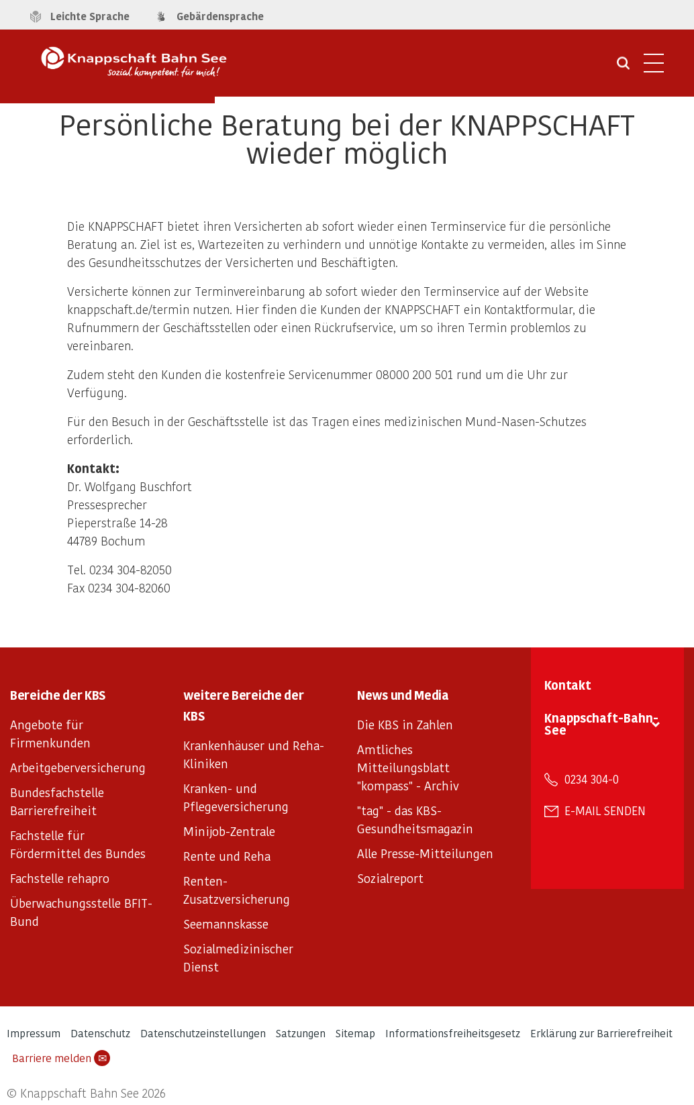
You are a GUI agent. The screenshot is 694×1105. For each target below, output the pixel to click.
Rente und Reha (226, 856)
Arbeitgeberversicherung (78, 767)
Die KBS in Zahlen (405, 724)
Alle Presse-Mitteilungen (425, 853)
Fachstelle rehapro (59, 878)
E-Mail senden (605, 810)
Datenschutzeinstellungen (203, 1033)
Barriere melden (61, 1058)
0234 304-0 (591, 779)
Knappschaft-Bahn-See (601, 724)
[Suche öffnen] (623, 67)
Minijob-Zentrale (229, 831)
